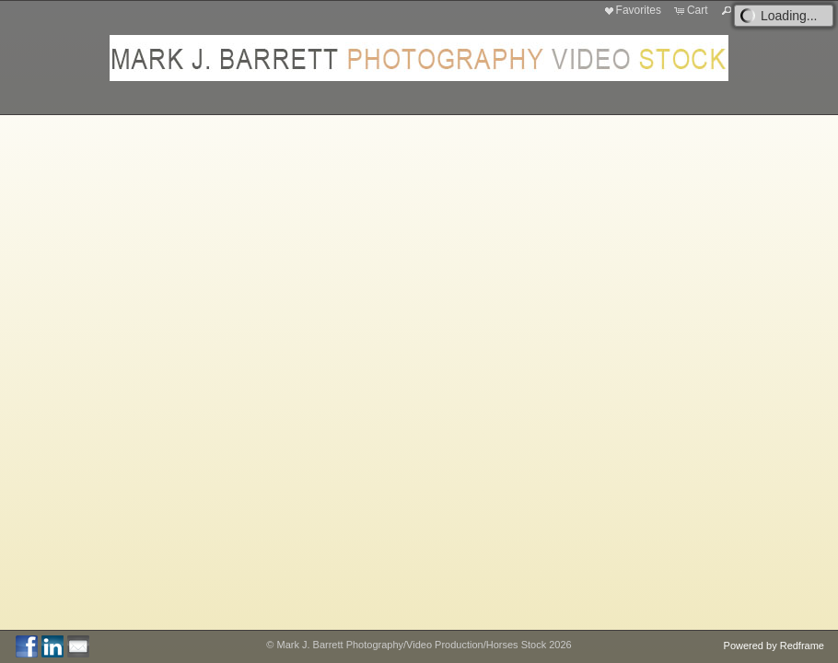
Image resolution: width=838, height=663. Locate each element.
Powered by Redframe (774, 645)
